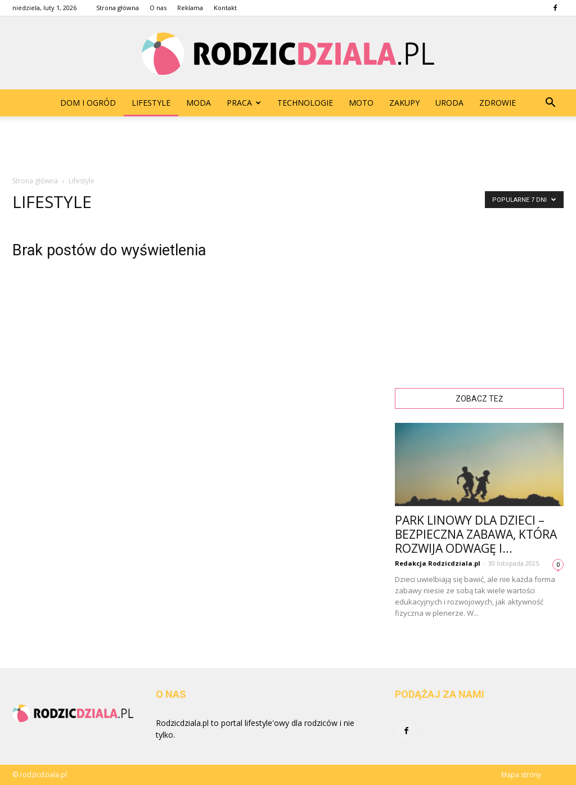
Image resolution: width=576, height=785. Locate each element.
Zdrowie (497, 102)
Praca (244, 102)
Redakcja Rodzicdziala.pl (437, 563)
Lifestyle (151, 102)
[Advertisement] (288, 147)
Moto (361, 102)
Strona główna (117, 7)
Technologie (305, 102)
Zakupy (404, 102)
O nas (158, 7)
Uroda (449, 102)
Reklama (190, 7)
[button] (550, 102)
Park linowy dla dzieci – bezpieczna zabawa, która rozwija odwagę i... (476, 534)
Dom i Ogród (88, 102)
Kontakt (225, 7)
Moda (198, 102)
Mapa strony (521, 774)
